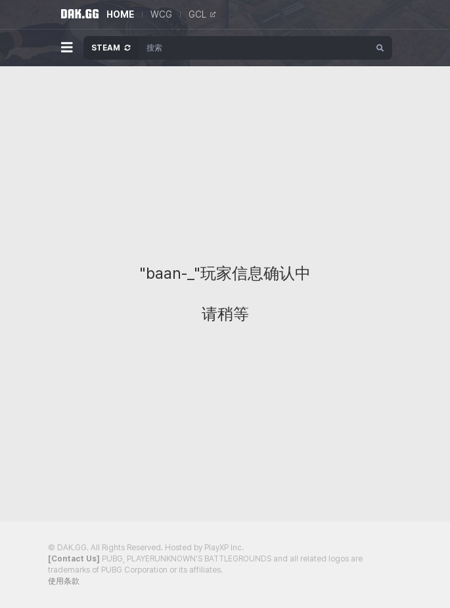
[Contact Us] (74, 558)
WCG (161, 14)
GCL (202, 14)
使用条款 (63, 581)
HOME (120, 14)
